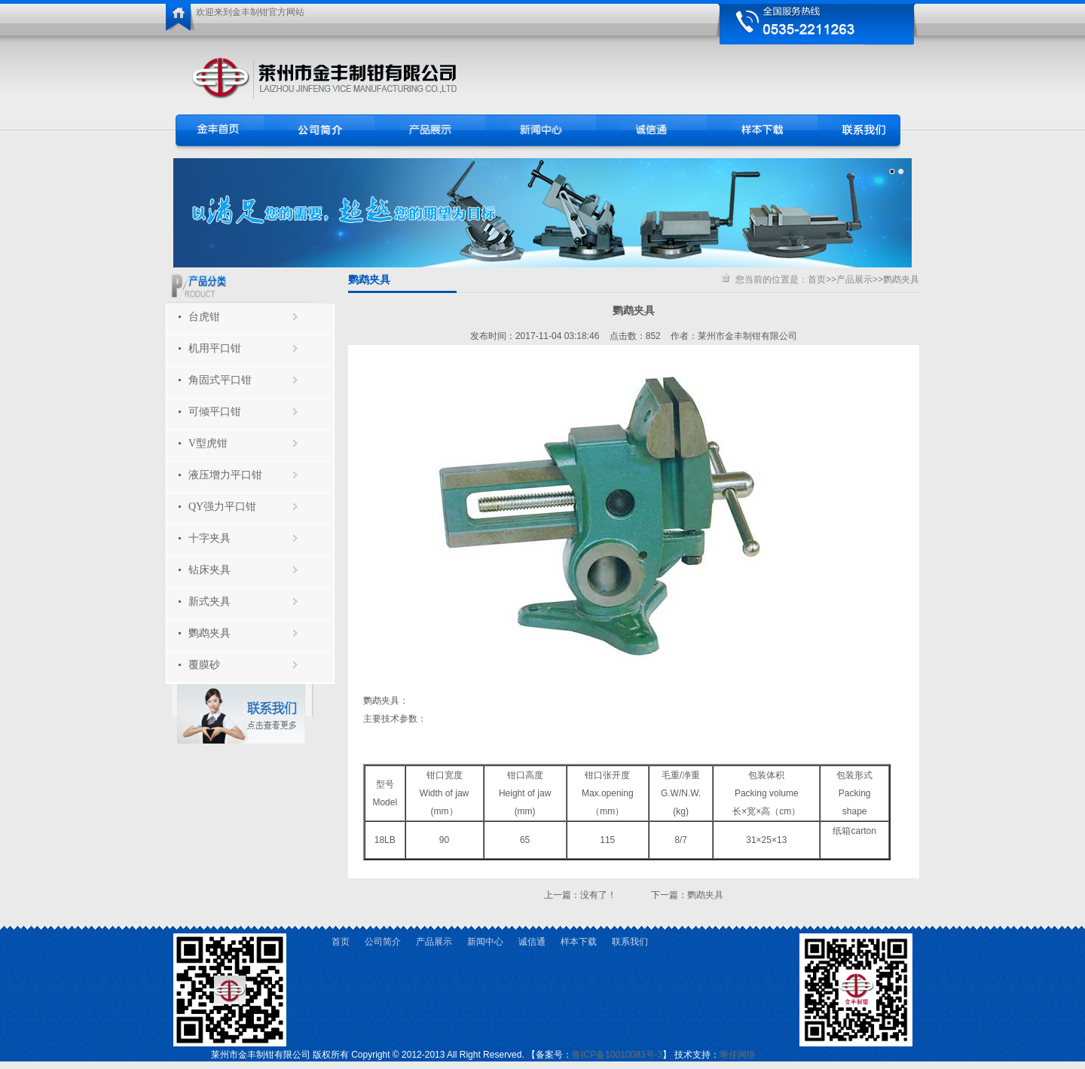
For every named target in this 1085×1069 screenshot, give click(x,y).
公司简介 (383, 941)
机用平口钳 (214, 348)
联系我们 (630, 941)
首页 (817, 279)
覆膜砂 (204, 664)
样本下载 (579, 941)
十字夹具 (209, 538)
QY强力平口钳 (222, 506)
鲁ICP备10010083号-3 (617, 1054)
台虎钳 (204, 316)
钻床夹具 (209, 570)
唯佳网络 (738, 1054)
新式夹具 (209, 601)
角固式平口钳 (220, 380)
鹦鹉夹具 (209, 633)
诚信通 (532, 941)
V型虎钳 (208, 443)
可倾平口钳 (214, 411)
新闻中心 (485, 941)
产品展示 (854, 279)
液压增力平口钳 (225, 475)
